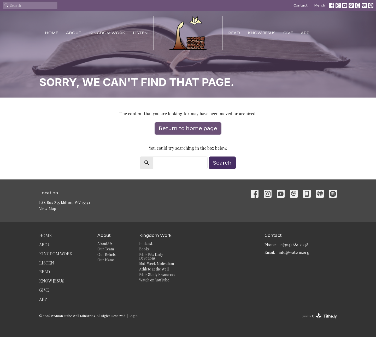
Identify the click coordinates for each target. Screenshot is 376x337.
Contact (300, 5)
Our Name (106, 259)
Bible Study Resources (157, 274)
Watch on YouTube (154, 280)
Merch (319, 5)
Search (222, 163)
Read (234, 32)
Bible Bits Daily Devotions (151, 256)
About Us (105, 243)
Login (133, 316)
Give (288, 32)
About (73, 32)
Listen (140, 32)
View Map (47, 208)
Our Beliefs (106, 254)
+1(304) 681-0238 (293, 244)
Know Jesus (261, 32)
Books (144, 248)
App (305, 32)
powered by (319, 316)
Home (51, 32)
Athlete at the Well (154, 269)
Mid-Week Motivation (156, 263)
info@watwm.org (294, 252)
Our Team (105, 248)
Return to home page (188, 128)
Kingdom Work (107, 32)
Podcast (145, 243)
